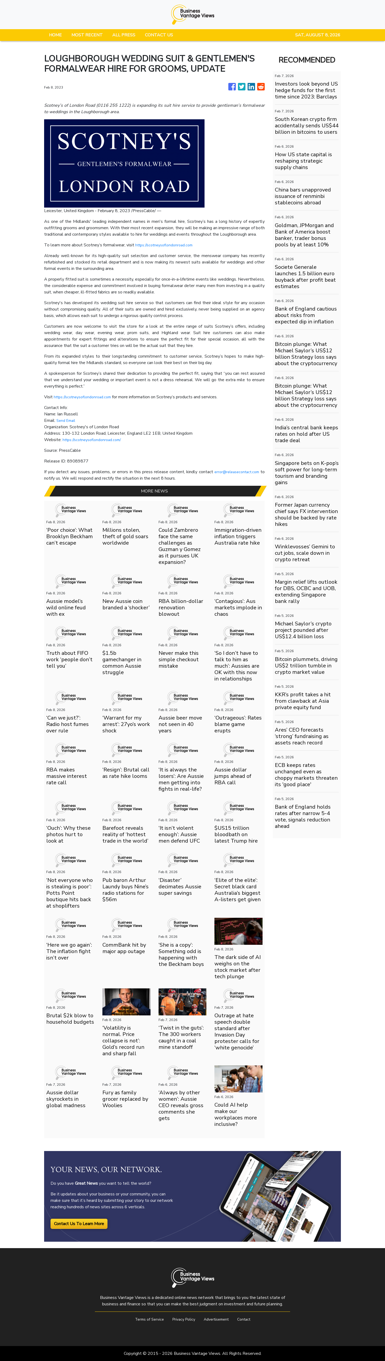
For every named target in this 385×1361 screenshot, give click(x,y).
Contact (248, 1319)
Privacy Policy (182, 1319)
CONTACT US (159, 35)
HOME (55, 35)
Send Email (67, 420)
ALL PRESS (123, 35)
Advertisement (218, 1319)
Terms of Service (145, 1319)
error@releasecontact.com (234, 472)
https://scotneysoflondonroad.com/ (95, 440)
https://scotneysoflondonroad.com (167, 245)
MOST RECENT (87, 35)
